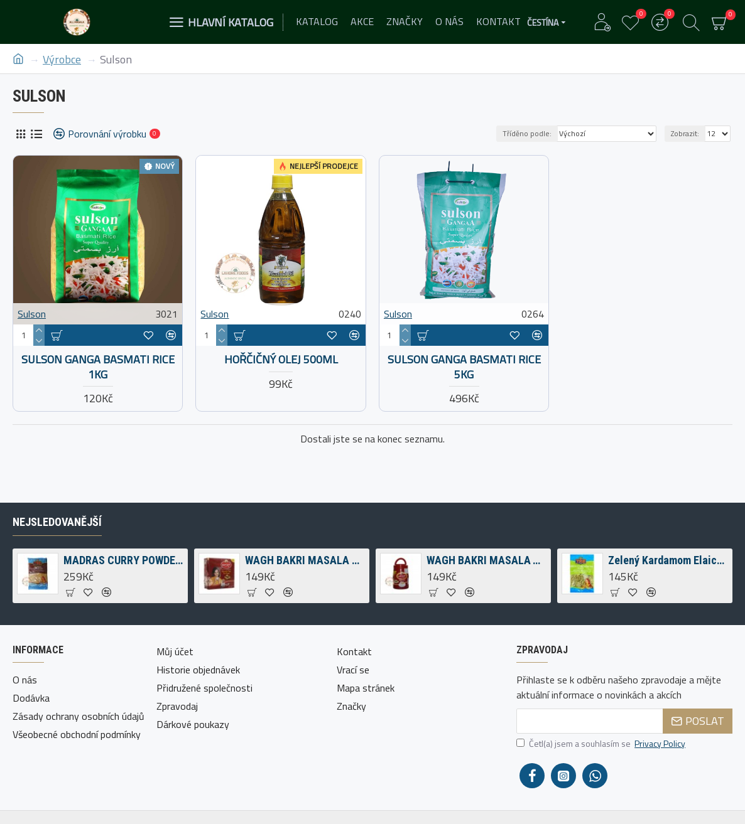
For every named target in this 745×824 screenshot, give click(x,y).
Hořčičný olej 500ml (281, 359)
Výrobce (62, 59)
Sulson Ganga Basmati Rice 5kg (464, 367)
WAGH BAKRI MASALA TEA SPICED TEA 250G (487, 560)
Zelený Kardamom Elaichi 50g (668, 560)
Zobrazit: (685, 133)
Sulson (32, 313)
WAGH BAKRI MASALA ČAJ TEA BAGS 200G (305, 560)
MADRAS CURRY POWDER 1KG (123, 560)
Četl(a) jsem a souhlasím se (601, 743)
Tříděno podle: (527, 133)
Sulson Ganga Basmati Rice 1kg (98, 367)
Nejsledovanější (57, 521)
